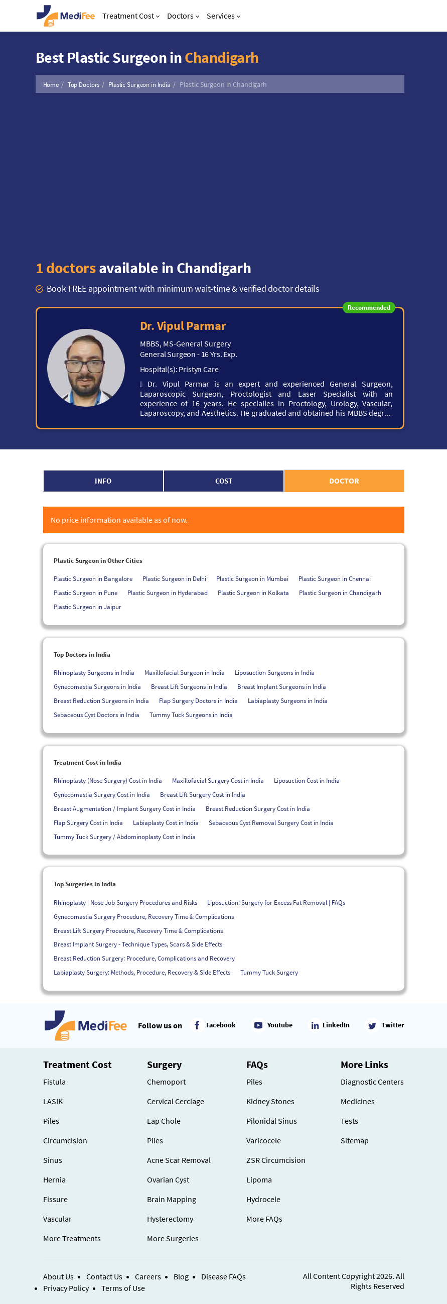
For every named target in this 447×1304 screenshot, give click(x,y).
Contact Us (104, 1276)
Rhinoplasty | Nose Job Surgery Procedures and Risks (125, 902)
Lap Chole (164, 1121)
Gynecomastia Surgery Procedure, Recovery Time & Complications (144, 916)
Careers (148, 1276)
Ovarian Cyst (168, 1179)
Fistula (54, 1082)
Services (223, 16)
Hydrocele (263, 1199)
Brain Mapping (171, 1199)
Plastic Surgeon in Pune (85, 592)
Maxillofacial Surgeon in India (184, 672)
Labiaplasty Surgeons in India (288, 700)
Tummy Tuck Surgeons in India (191, 714)
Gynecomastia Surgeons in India (97, 686)
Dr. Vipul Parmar (183, 325)
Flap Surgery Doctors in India (198, 700)
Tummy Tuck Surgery (269, 972)
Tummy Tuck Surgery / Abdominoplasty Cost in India (125, 837)
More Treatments (72, 1238)
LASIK (53, 1101)
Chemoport (166, 1082)
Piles (51, 1121)
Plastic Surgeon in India (139, 84)
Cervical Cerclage (175, 1101)
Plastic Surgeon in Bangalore (93, 578)
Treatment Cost (131, 16)
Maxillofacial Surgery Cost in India (218, 780)
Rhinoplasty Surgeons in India (94, 672)
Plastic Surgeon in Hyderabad (167, 592)
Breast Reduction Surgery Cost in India (258, 808)
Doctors (183, 16)
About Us (58, 1276)
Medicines (358, 1101)
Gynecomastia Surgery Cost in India (102, 794)
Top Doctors (84, 84)
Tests (349, 1121)
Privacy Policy (66, 1288)
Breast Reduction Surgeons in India (101, 700)
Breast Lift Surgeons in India (189, 686)
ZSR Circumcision (276, 1160)
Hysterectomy (170, 1219)
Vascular (57, 1219)
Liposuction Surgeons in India (275, 672)
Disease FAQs (223, 1276)
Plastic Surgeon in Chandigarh (340, 592)
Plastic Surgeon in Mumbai (252, 578)
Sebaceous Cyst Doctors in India (96, 714)
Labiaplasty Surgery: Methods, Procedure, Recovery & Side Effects (142, 972)
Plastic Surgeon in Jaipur (87, 607)
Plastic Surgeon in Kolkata (253, 592)
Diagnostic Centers (372, 1082)
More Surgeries (173, 1238)
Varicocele (263, 1140)
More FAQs (264, 1219)
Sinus (52, 1160)
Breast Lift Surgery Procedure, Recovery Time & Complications (138, 930)
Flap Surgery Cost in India (88, 822)
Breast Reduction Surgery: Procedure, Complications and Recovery (144, 958)
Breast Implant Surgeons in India (281, 686)
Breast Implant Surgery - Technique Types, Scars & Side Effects (138, 944)
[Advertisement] (220, 175)
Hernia (54, 1179)
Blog (181, 1276)
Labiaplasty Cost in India (166, 822)
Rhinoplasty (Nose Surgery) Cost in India (108, 780)
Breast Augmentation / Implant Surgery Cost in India (125, 808)
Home (51, 84)
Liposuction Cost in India (307, 780)
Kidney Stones (270, 1101)
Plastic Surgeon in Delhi (174, 578)
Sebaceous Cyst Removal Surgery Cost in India (271, 822)
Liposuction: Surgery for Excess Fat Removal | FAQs (276, 902)
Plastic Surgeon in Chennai (335, 578)
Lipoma (259, 1179)
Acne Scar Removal (179, 1160)
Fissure (55, 1199)
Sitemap (355, 1140)
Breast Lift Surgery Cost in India (202, 794)
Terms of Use (123, 1288)
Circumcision (65, 1140)
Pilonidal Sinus (271, 1121)
